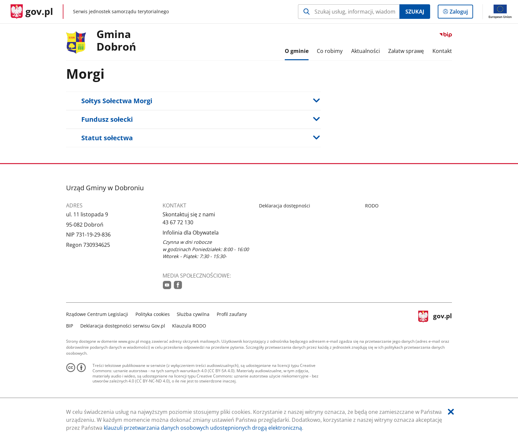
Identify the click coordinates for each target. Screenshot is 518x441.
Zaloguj (460, 13)
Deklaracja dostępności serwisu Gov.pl (122, 326)
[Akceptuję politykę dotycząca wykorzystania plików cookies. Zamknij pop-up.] (451, 412)
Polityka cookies (152, 314)
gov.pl (435, 319)
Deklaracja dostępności (284, 205)
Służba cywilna (193, 314)
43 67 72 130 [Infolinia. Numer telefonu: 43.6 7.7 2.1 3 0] (178, 222)
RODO (372, 205)
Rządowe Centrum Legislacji (97, 314)
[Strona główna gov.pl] (32, 11)
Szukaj (414, 11)
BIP (69, 326)
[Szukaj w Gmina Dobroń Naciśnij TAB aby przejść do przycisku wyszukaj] (348, 11)
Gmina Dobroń (116, 41)
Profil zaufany (232, 314)
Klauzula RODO (189, 326)
